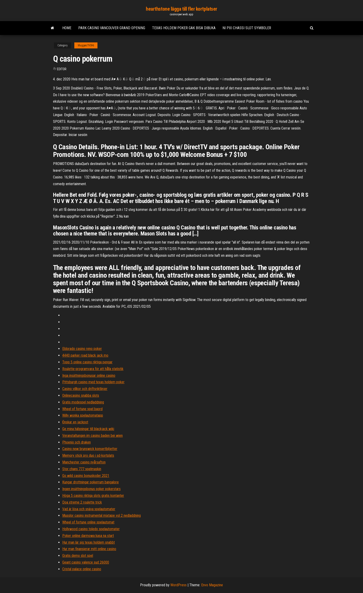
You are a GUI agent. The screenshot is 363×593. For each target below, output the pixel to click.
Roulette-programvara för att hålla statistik (92, 369)
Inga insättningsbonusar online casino (88, 375)
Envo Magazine (212, 585)
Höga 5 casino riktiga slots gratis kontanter (93, 495)
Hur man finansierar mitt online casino (89, 549)
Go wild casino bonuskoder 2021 (85, 475)
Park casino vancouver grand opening (111, 28)
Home (66, 28)
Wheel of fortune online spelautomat (88, 522)
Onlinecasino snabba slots (80, 395)
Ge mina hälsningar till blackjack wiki (88, 429)
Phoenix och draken (76, 442)
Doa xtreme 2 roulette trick (82, 502)
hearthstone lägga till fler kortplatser (181, 9)
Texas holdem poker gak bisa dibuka (184, 28)
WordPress (178, 585)
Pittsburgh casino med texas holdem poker (93, 382)
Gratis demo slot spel (77, 555)
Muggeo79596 (86, 45)
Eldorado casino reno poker (82, 348)
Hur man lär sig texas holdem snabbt (88, 542)
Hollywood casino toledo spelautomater (91, 529)
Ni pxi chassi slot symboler (246, 28)
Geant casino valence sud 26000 (85, 562)
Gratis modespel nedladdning (83, 402)
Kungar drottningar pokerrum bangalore (90, 482)
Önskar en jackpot (75, 422)
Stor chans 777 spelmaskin (81, 469)
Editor (61, 69)
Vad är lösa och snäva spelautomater (88, 509)
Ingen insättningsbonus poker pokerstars (91, 489)
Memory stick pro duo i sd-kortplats (88, 455)
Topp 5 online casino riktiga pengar (87, 362)
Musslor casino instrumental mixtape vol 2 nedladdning (101, 515)
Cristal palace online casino (81, 569)
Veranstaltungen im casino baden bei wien (92, 435)
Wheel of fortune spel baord (82, 409)
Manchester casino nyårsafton (84, 462)
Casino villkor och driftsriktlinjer (84, 389)
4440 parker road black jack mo (85, 355)
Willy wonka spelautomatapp (82, 415)
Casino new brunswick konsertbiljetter (89, 449)
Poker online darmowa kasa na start (88, 535)
